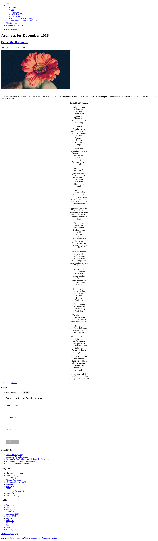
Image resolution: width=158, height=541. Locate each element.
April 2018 (10, 507)
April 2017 (10, 525)
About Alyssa (11, 23)
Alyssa (22, 47)
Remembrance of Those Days (22, 19)
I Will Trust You (17, 14)
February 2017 (12, 529)
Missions (9, 484)
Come (13, 7)
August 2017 (11, 516)
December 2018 (12, 505)
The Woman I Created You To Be (24, 21)
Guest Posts (10, 475)
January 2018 (11, 509)
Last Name (11, 429)
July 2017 (10, 518)
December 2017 (12, 512)
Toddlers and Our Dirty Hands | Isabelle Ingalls (24, 461)
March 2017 (11, 527)
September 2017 (12, 514)
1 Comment (29, 47)
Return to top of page (9, 534)
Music (8, 487)
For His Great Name (9, 29)
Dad (12, 10)
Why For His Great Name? (16, 25)
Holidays (9, 478)
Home (8, 3)
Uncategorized (11, 495)
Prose (19, 538)
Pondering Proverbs (14, 491)
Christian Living (12, 473)
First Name (11, 418)
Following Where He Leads (17, 457)
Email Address (12, 406)
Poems (8, 5)
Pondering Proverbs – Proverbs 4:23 (20, 463)
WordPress (46, 538)
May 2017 (10, 523)
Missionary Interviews (15, 482)
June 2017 (10, 521)
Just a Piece (15, 16)
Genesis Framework (32, 538)
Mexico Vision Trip (13, 480)
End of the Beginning (14, 42)
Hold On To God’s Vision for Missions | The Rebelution (28, 459)
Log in (54, 538)
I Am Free (15, 12)
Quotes (8, 493)
